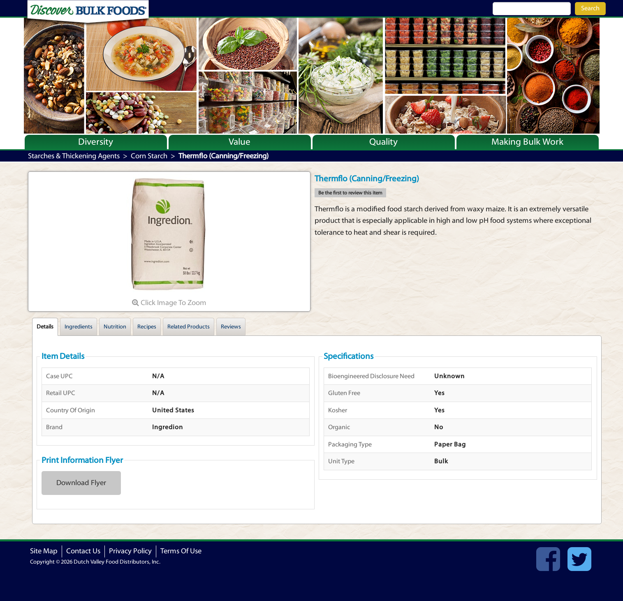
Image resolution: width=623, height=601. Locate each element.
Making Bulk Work (527, 141)
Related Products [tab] (188, 327)
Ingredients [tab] (79, 327)
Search (590, 8)
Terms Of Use (180, 551)
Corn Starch (149, 156)
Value (239, 141)
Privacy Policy (130, 551)
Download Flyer (81, 482)
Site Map (44, 551)
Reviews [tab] (231, 327)
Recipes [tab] (146, 327)
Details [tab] (45, 327)
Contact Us (83, 551)
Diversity (95, 141)
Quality (383, 141)
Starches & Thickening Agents (74, 156)
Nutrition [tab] (115, 327)
